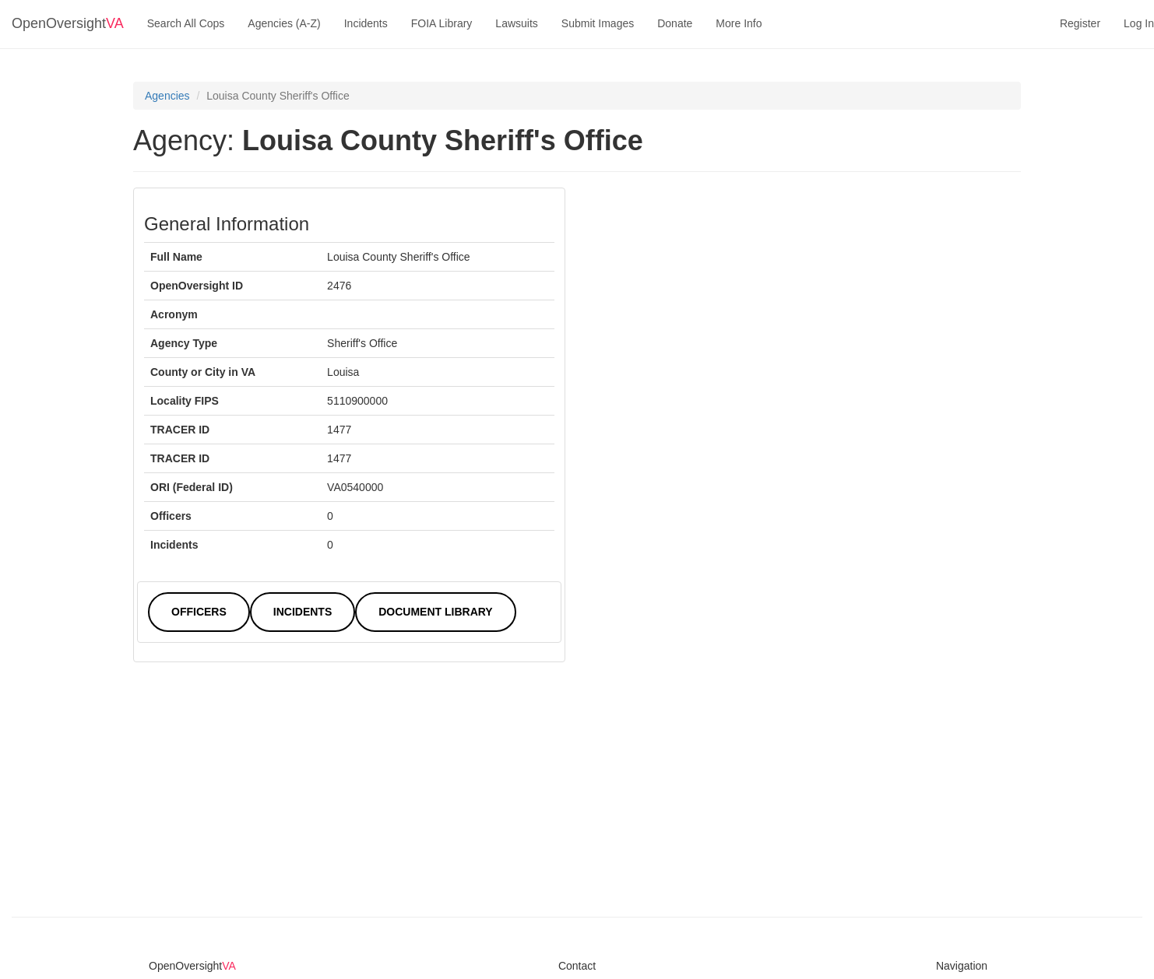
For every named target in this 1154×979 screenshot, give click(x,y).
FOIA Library (442, 23)
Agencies (167, 95)
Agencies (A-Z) (284, 23)
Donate (674, 23)
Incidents (366, 23)
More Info (739, 23)
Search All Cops (186, 23)
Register (1080, 23)
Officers (199, 611)
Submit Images (597, 23)
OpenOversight (68, 23)
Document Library (435, 611)
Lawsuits (516, 23)
